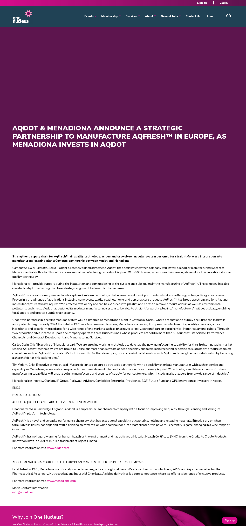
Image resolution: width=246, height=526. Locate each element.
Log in (224, 2)
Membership (109, 16)
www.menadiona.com (61, 481)
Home (210, 16)
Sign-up (202, 2)
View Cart (228, 15)
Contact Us (193, 16)
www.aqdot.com (58, 448)
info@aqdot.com (23, 492)
